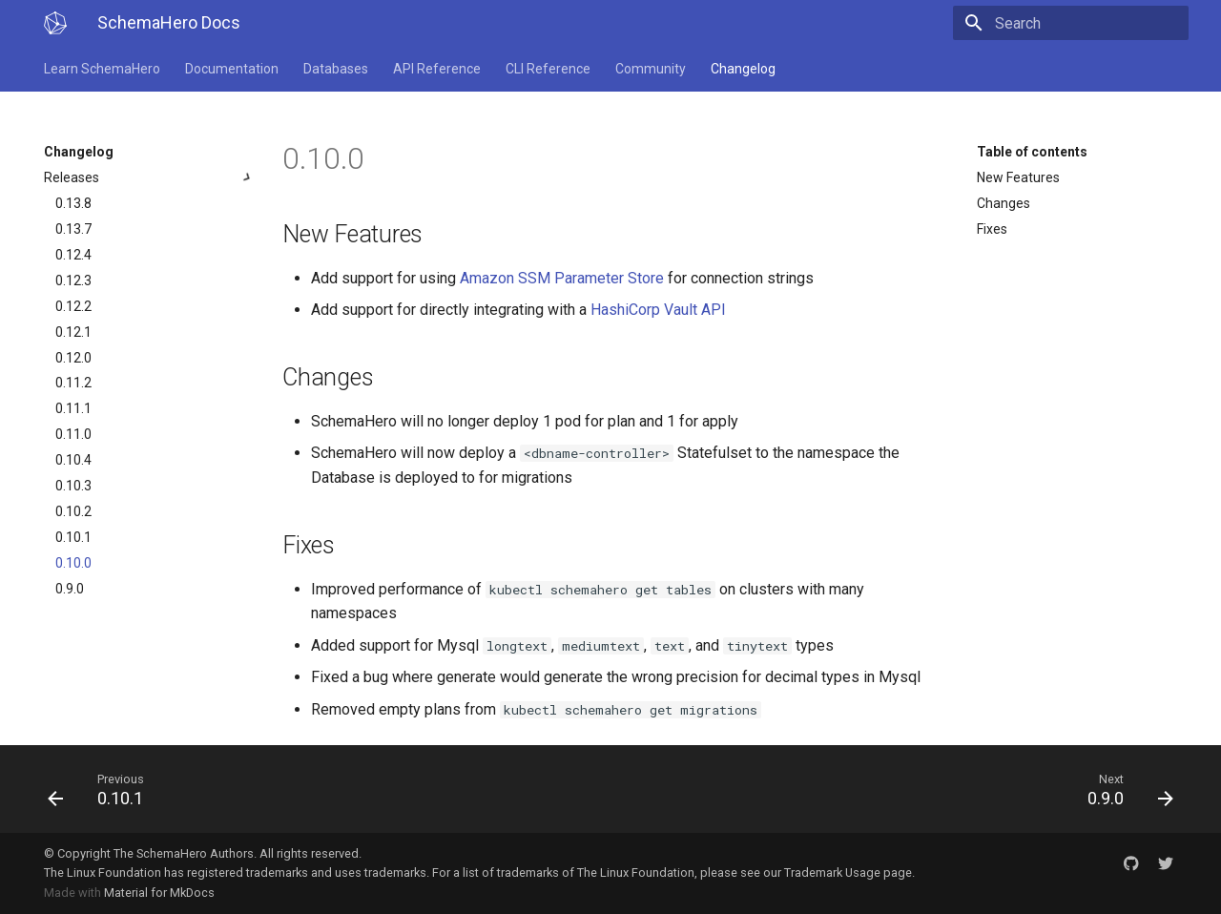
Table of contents (1032, 151)
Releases (150, 177)
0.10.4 (73, 459)
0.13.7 (73, 229)
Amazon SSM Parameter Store (562, 278)
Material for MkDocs (159, 892)
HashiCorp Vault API (658, 310)
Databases (335, 68)
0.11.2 (73, 382)
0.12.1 (73, 332)
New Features (1018, 177)
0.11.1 (73, 408)
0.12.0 (73, 357)
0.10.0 (73, 563)
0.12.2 (73, 306)
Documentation (232, 68)
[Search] (1077, 23)
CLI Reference (548, 68)
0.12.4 (73, 254)
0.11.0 (73, 434)
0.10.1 (73, 537)
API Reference (437, 68)
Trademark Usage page (848, 872)
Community (650, 68)
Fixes (992, 229)
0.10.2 (73, 511)
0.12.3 (73, 280)
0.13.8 (73, 203)
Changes (1003, 203)
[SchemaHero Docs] (55, 23)
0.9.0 (69, 588)
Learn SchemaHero (102, 68)
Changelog (743, 68)
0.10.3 (73, 485)
